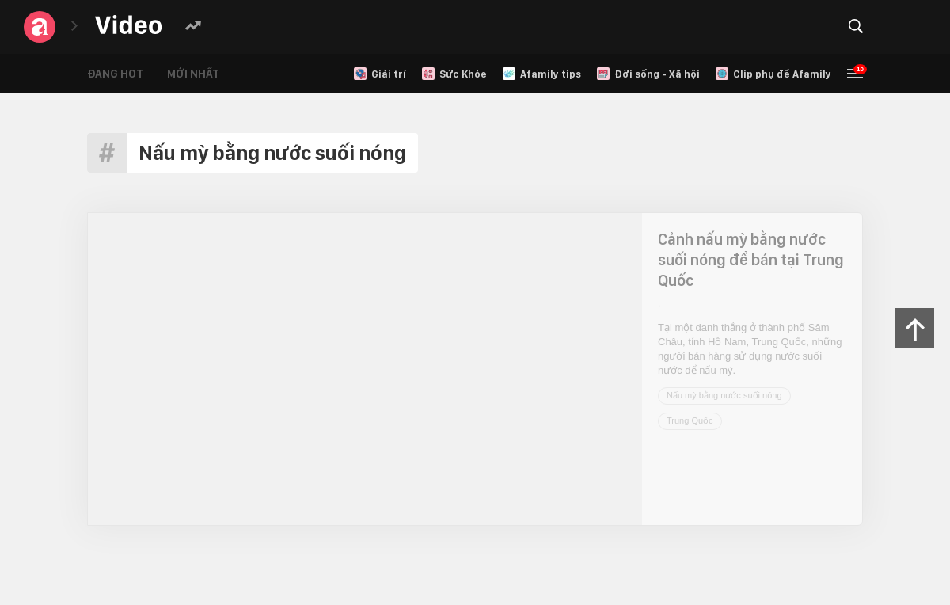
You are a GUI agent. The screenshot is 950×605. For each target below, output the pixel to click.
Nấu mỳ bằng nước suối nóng (724, 395)
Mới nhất (193, 73)
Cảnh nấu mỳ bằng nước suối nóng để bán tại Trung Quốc (751, 260)
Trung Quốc (690, 420)
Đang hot (115, 73)
